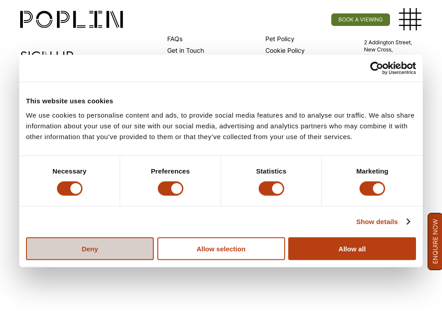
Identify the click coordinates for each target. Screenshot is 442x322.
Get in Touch (185, 50)
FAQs (174, 38)
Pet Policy (280, 38)
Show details (377, 221)
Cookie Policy (285, 50)
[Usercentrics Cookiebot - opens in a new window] (377, 68)
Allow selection (220, 248)
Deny (90, 248)
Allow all (352, 248)
